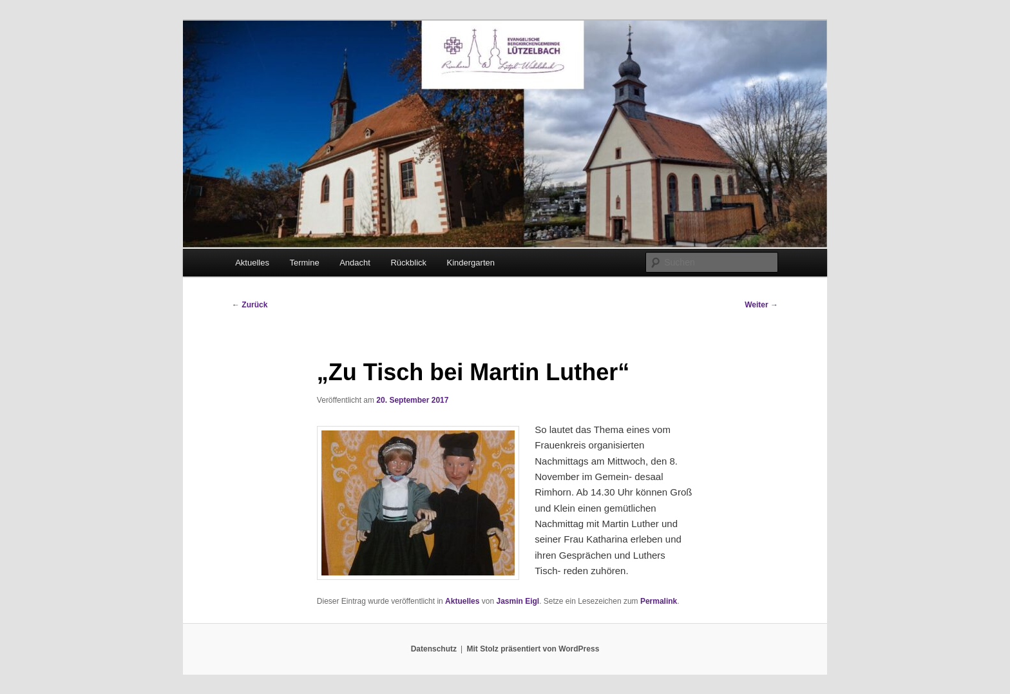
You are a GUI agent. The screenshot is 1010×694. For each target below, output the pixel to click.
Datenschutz (434, 648)
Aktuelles (252, 262)
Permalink (658, 601)
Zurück (249, 304)
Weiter (761, 304)
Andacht (354, 262)
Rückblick (408, 262)
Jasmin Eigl (517, 601)
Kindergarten (471, 262)
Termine (304, 262)
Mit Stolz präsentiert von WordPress (532, 648)
